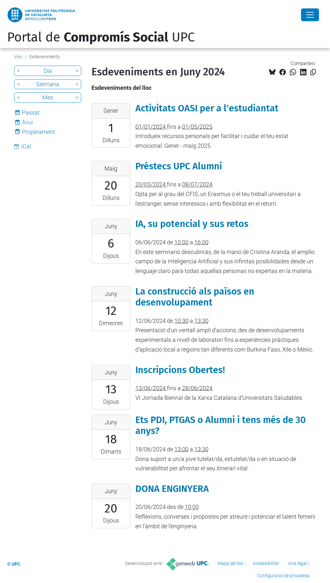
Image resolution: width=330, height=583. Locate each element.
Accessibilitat (266, 563)
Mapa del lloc (231, 563)
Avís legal (297, 563)
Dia (48, 70)
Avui (27, 122)
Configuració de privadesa (283, 575)
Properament (38, 131)
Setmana (47, 84)
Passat (31, 112)
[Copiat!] (313, 72)
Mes (47, 97)
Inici (18, 56)
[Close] (310, 14)
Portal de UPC (101, 37)
